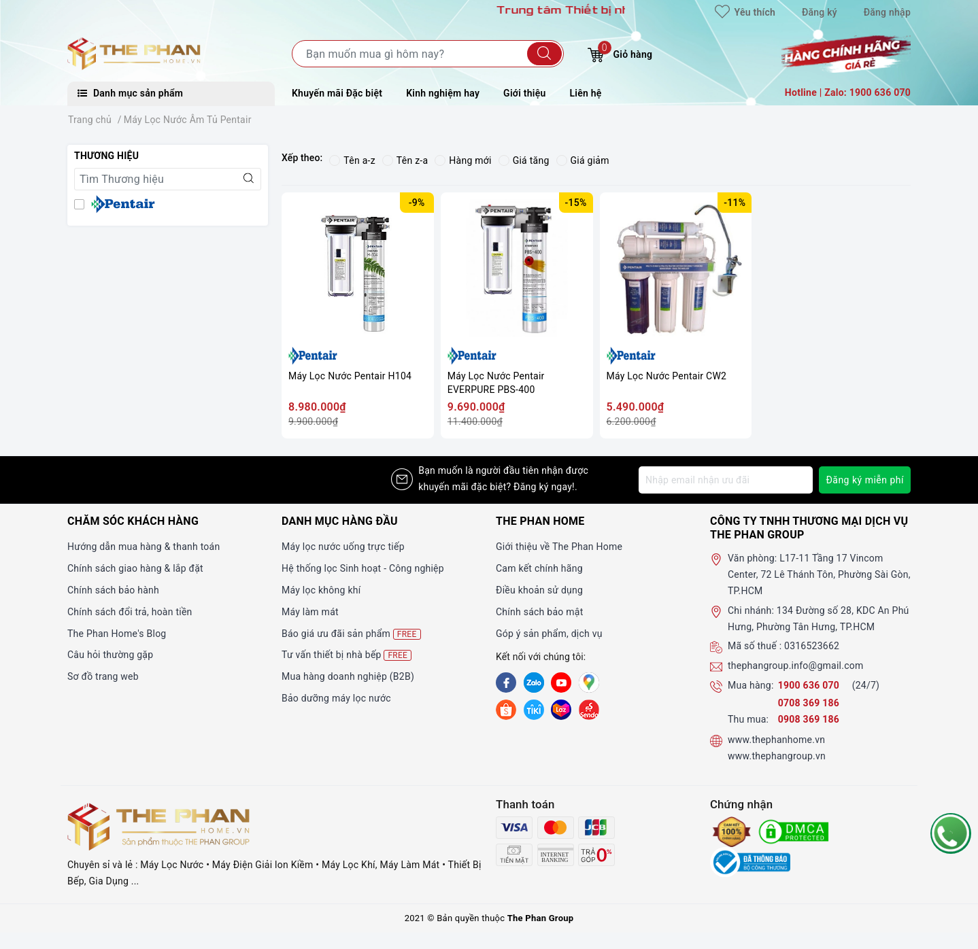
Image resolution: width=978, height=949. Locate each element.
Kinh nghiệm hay (442, 93)
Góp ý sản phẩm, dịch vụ (549, 633)
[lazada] (561, 709)
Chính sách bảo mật (539, 611)
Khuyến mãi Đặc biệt (337, 93)
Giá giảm (582, 160)
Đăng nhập (887, 12)
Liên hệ (586, 93)
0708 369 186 (808, 702)
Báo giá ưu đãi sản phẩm (351, 634)
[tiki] (534, 709)
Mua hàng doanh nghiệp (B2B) (348, 676)
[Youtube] (561, 682)
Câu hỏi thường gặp (110, 654)
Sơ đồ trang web (103, 676)
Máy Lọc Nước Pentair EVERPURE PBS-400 (496, 382)
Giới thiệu (524, 93)
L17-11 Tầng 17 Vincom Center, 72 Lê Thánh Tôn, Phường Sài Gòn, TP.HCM (819, 574)
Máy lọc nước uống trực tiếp (343, 546)
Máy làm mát (310, 611)
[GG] (589, 682)
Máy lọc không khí (321, 590)
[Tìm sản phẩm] (428, 53)
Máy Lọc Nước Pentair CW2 (667, 375)
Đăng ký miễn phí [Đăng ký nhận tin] (865, 479)
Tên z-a (405, 160)
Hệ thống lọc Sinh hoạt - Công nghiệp (363, 568)
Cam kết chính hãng (539, 568)
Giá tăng (524, 160)
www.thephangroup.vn (777, 755)
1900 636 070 (810, 685)
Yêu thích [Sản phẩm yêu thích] (745, 12)
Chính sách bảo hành (113, 590)
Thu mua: (748, 719)
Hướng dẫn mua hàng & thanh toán (143, 546)
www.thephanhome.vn (776, 739)
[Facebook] (506, 682)
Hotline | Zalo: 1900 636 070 (848, 92)
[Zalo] (534, 682)
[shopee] (506, 709)
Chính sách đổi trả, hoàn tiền (129, 611)
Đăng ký (819, 12)
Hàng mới (463, 160)
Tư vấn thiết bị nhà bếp (346, 655)
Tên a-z (352, 160)
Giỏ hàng (620, 52)
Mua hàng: (751, 685)
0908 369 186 (808, 719)
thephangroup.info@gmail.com (796, 665)
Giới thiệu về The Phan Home (559, 546)
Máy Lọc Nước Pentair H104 (349, 375)
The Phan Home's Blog (116, 633)
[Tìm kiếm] (544, 53)
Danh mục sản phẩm (130, 93)
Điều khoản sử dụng (539, 590)
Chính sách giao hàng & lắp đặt (135, 568)
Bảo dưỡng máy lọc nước (336, 698)
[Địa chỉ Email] (726, 480)
